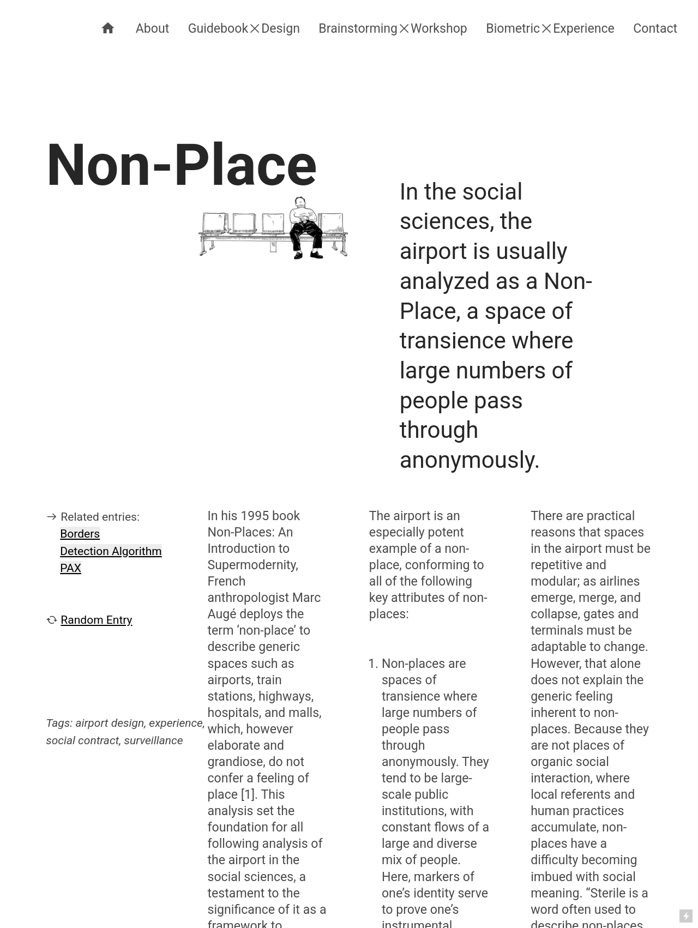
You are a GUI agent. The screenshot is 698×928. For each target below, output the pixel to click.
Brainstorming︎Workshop (392, 28)
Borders (80, 533)
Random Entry (96, 619)
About (153, 28)
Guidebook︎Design (244, 28)
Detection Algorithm (110, 551)
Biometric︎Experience (550, 28)
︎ (108, 28)
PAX (70, 568)
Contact (655, 28)
